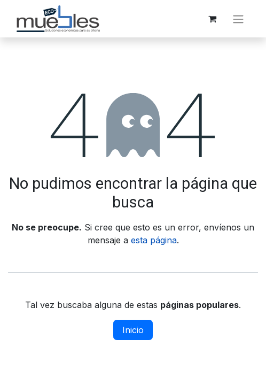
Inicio (133, 330)
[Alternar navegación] (238, 18)
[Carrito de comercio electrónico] (212, 18)
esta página (154, 240)
